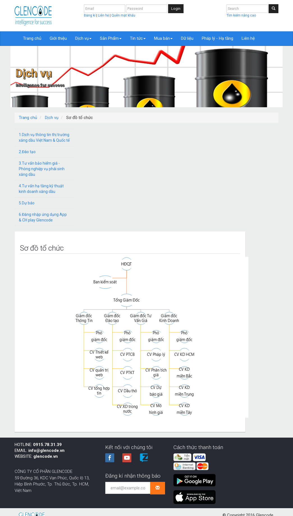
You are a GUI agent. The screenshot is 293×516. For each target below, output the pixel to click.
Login (175, 8)
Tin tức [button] (138, 38)
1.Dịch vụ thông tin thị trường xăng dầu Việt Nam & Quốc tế (44, 137)
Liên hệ (104, 15)
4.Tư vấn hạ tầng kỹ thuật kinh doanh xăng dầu (41, 189)
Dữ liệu (187, 38)
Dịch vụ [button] (83, 38)
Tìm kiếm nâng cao (241, 15)
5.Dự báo (27, 203)
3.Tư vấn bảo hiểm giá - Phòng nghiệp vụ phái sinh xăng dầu (42, 169)
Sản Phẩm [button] (111, 38)
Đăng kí (90, 15)
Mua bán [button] (163, 38)
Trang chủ (32, 38)
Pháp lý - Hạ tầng (217, 38)
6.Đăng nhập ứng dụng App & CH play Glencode (43, 217)
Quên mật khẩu (123, 15)
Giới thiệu (58, 38)
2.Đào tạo (27, 152)
